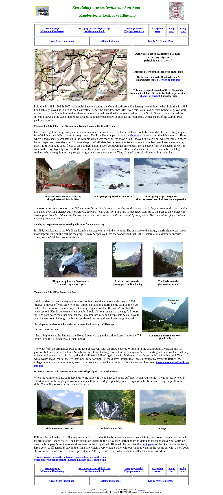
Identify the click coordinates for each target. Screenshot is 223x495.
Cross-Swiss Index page (61, 41)
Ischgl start (183, 30)
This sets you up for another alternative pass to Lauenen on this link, (70, 457)
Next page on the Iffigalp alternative (134, 30)
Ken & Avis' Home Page (160, 41)
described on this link (168, 80)
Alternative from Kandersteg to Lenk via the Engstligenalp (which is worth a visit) (158, 57)
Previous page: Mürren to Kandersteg (52, 30)
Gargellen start (157, 30)
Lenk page (148, 444)
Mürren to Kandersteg (52, 471)
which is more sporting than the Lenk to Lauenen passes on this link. (70, 459)
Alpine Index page (110, 41)
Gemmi (134, 135)
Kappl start (171, 30)
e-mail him (141, 490)
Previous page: (52, 468)
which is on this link (149, 96)
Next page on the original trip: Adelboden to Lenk (95, 30)
